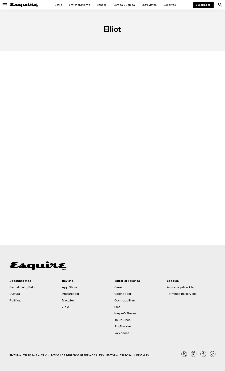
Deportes (170, 4)
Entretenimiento (79, 4)
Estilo (58, 4)
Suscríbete (203, 4)
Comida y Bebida (124, 4)
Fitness (102, 4)
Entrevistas (149, 4)
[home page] (24, 5)
